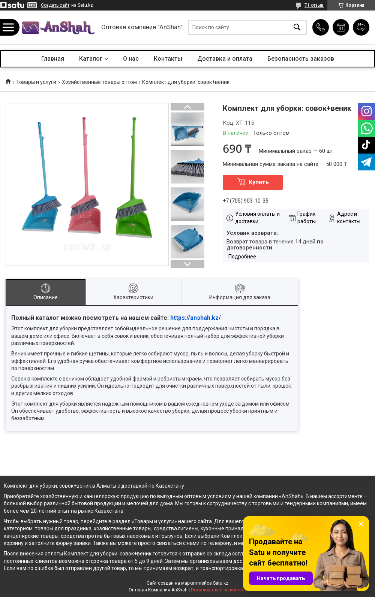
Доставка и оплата (224, 58)
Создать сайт (55, 5)
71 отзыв (314, 5)
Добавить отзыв (361, 27)
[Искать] (297, 27)
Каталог (90, 58)
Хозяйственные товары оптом (99, 82)
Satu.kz (220, 583)
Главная (52, 58)
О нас (131, 58)
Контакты (168, 58)
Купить (259, 182)
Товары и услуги (36, 82)
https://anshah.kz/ (195, 317)
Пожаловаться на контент (218, 590)
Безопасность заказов (300, 58)
